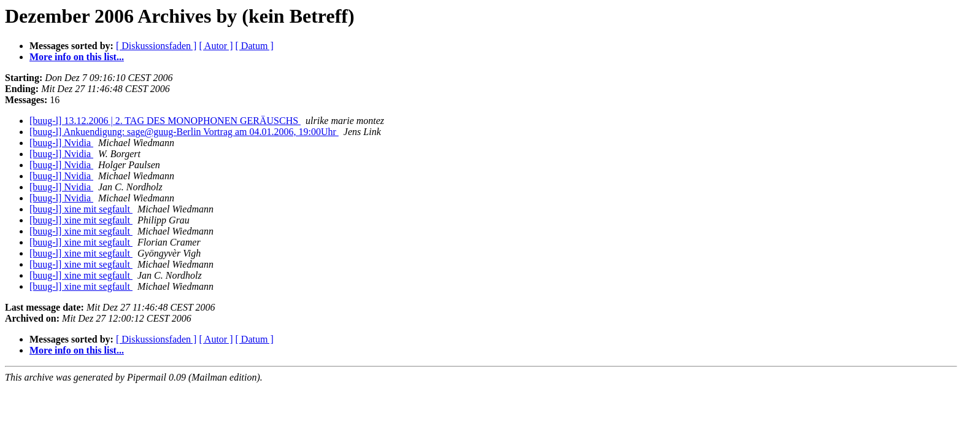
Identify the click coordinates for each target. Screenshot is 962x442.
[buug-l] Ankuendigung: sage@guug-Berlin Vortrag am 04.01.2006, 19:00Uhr (184, 131)
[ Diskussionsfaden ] (156, 46)
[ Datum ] (255, 46)
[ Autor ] (216, 46)
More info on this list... (76, 57)
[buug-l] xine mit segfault (81, 209)
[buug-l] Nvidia (61, 143)
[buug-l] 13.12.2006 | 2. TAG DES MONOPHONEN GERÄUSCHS (165, 120)
